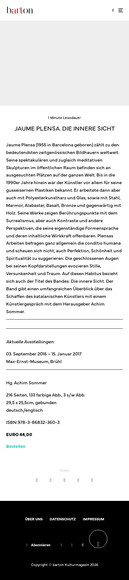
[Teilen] (36, 480)
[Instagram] (72, 545)
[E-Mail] (78, 480)
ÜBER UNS (34, 518)
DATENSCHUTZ (63, 518)
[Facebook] (61, 545)
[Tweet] (50, 480)
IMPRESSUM (93, 518)
